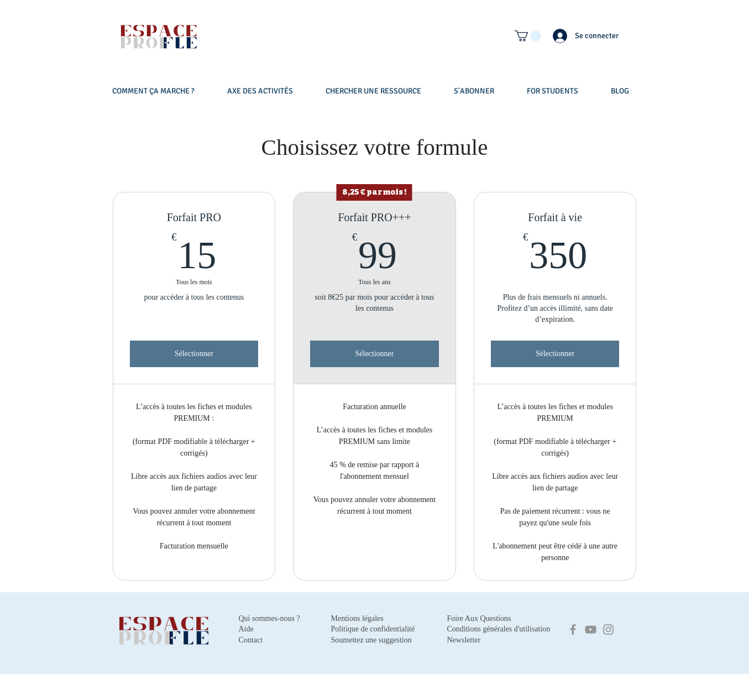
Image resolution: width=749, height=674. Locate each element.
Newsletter (464, 640)
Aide (246, 629)
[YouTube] (591, 629)
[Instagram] (608, 629)
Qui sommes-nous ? (269, 618)
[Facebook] (573, 629)
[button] (528, 35)
